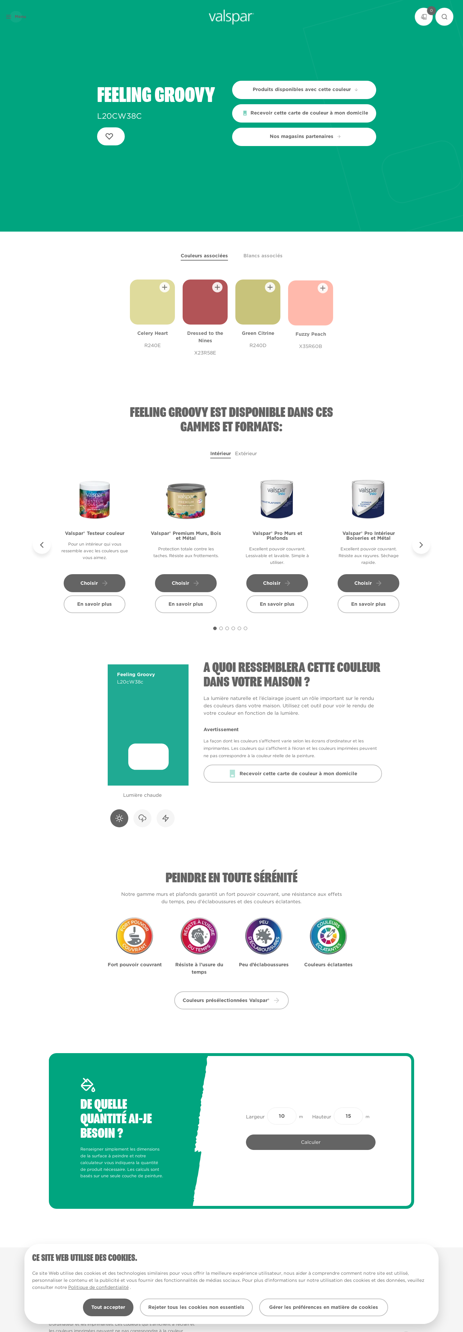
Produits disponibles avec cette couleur (306, 89)
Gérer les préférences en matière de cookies (323, 1307)
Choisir (94, 583)
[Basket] (424, 17)
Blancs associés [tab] (263, 256)
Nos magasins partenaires (305, 136)
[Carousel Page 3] (227, 628)
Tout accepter (108, 1307)
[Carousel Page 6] (245, 628)
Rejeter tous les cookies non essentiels (196, 1307)
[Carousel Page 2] (221, 628)
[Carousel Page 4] (233, 628)
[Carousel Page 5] (239, 628)
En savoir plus (94, 604)
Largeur (255, 1117)
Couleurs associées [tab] (204, 256)
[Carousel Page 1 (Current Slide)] (215, 628)
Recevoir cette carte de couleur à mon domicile (305, 113)
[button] (27, 17)
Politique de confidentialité (98, 1287)
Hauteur (321, 1117)
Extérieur (246, 453)
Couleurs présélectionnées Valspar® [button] (231, 1000)
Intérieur (220, 453)
